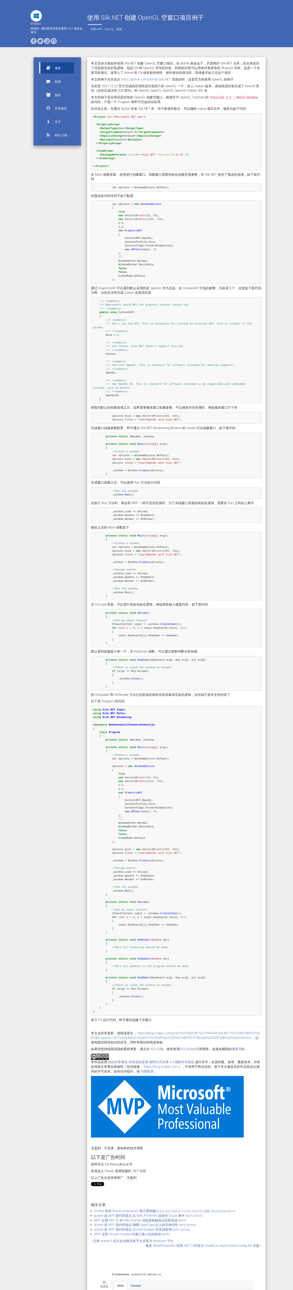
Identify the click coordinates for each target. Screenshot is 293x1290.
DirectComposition (222, 1211)
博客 (52, 68)
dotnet (197, 1215)
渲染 (119, 29)
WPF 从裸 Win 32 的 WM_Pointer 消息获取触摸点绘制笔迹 (136, 1220)
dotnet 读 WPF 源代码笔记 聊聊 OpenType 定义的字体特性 (136, 1225)
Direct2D (197, 1211)
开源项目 (55, 108)
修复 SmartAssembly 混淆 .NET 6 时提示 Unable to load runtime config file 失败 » (203, 1246)
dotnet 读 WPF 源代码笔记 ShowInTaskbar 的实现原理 (133, 1229)
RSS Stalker (188, 1049)
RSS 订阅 (55, 135)
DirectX (176, 1211)
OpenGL (109, 29)
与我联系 (147, 1071)
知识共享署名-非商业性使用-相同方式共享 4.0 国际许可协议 (151, 1062)
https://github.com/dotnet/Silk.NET (146, 79)
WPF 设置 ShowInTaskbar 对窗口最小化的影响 (127, 1234)
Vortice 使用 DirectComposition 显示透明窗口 (126, 1211)
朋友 (52, 94)
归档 (52, 81)
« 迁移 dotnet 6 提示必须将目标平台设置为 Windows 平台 (132, 1241)
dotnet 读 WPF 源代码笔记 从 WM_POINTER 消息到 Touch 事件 (139, 1216)
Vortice (186, 1211)
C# (162, 1211)
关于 (52, 121)
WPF (99, 29)
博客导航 (238, 1049)
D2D (167, 1211)
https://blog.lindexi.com (160, 1067)
